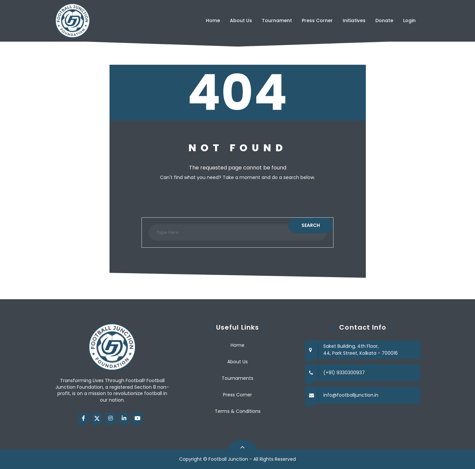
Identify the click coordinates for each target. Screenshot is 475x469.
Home (213, 20)
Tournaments (237, 378)
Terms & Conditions (238, 411)
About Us (241, 20)
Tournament (277, 20)
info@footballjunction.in (350, 395)
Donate (384, 20)
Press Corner (317, 20)
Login (409, 20)
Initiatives (354, 20)
